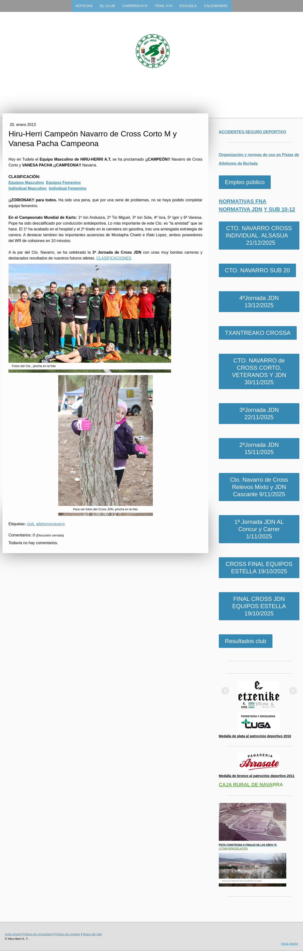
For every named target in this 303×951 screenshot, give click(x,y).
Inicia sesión (289, 943)
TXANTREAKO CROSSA (258, 333)
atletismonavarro (50, 524)
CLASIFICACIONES (113, 258)
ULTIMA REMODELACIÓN (233, 848)
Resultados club (245, 641)
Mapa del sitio (92, 934)
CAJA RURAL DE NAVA (246, 784)
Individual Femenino (67, 188)
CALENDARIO (216, 6)
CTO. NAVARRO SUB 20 (257, 270)
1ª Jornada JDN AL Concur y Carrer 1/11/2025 (259, 529)
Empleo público (245, 182)
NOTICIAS (84, 6)
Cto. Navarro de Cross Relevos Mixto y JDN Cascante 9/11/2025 (259, 486)
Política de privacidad (37, 934)
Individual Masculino (27, 188)
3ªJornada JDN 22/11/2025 (259, 413)
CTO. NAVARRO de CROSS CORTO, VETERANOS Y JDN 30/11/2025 (259, 371)
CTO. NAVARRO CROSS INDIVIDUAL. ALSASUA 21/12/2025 (259, 235)
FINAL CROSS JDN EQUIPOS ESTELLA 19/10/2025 (259, 606)
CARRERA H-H (134, 6)
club (30, 524)
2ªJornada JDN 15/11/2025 (259, 448)
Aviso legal (12, 934)
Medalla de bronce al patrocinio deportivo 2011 (257, 776)
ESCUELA (188, 6)
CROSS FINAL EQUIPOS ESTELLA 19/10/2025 (259, 567)
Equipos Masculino (26, 183)
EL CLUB (107, 6)
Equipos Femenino (63, 183)
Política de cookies (67, 934)
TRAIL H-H (163, 6)
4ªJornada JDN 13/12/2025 (259, 301)
